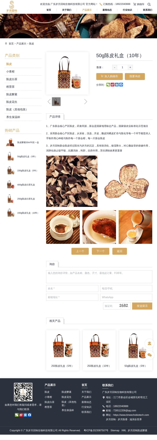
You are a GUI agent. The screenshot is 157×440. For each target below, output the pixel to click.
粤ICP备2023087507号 (96, 435)
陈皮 (31, 43)
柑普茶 (10, 86)
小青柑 (10, 71)
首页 (48, 10)
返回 (120, 251)
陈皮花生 (11, 101)
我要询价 (135, 76)
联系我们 (86, 413)
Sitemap (115, 435)
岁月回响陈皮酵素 (138, 435)
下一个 (100, 251)
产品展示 (87, 10)
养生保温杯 (13, 117)
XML (124, 435)
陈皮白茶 (11, 79)
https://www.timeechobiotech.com (124, 420)
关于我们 (66, 10)
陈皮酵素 (11, 94)
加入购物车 (110, 76)
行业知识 (127, 10)
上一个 (80, 251)
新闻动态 (107, 10)
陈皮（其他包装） (17, 109)
